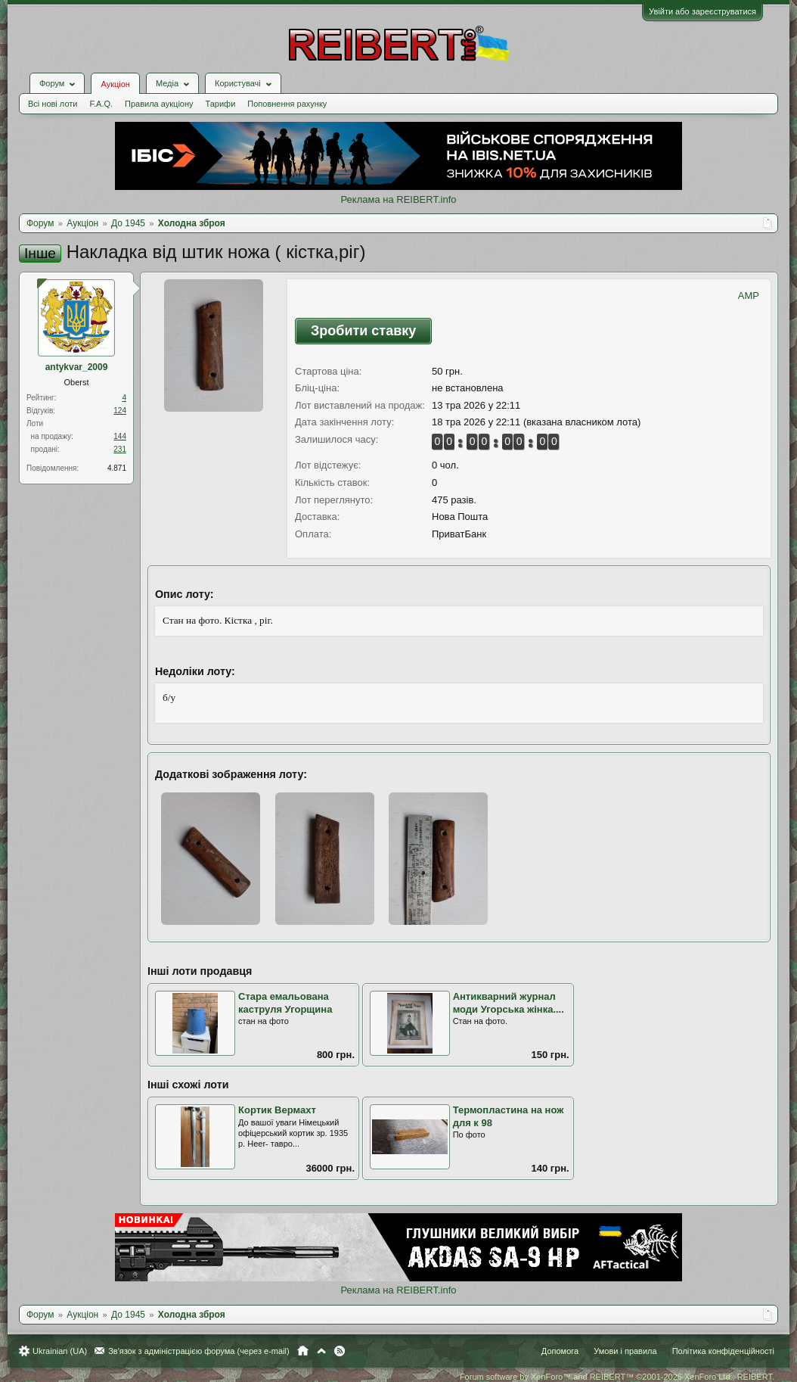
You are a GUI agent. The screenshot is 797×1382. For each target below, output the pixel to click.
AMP (748, 295)
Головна (303, 1351)
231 (119, 449)
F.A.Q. (101, 103)
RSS (339, 1351)
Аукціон (115, 84)
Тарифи (221, 103)
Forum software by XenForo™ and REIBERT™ (617, 1376)
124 (119, 410)
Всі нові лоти (52, 103)
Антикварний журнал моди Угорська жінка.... (508, 1003)
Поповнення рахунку (287, 103)
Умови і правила (625, 1351)
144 (119, 436)
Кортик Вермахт (277, 1110)
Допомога (559, 1351)
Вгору (321, 1351)
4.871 (116, 468)
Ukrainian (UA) (60, 1351)
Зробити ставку (363, 330)
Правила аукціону (159, 103)
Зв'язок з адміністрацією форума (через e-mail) (199, 1351)
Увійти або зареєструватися (702, 11)
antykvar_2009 (76, 367)
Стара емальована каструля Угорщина (285, 1003)
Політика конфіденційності (723, 1351)
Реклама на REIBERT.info (398, 199)
